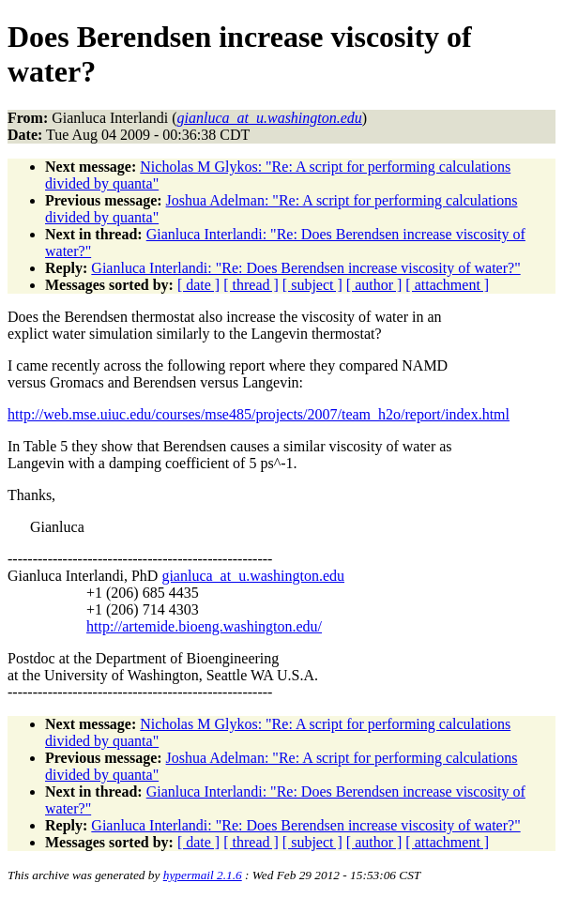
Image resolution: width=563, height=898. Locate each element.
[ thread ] (251, 285)
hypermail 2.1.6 (202, 875)
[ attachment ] (447, 285)
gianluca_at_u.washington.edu (252, 576)
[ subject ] (312, 285)
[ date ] (198, 285)
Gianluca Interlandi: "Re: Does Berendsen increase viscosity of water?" (305, 268)
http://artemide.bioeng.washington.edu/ (204, 626)
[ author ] (374, 285)
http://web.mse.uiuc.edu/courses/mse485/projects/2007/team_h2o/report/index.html (259, 414)
